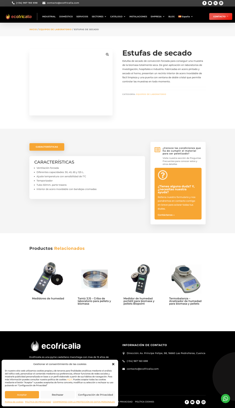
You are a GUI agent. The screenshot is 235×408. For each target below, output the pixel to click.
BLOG (171, 16)
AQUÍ (69, 379)
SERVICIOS (82, 16)
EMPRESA (156, 16)
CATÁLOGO (116, 16)
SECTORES (97, 16)
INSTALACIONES (138, 16)
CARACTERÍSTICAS (47, 146)
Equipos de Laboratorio (55, 29)
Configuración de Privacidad (95, 394)
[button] (113, 364)
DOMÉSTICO (66, 16)
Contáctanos (166, 214)
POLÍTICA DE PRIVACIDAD (38, 402)
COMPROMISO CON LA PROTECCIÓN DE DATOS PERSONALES (84, 402)
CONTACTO (219, 16)
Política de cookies (14, 402)
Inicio (33, 29)
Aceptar (22, 394)
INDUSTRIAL (49, 16)
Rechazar (57, 394)
